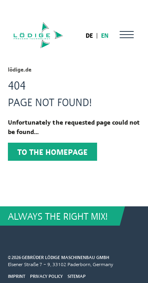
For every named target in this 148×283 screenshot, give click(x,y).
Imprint (16, 276)
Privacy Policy (46, 276)
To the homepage (52, 151)
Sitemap (76, 276)
